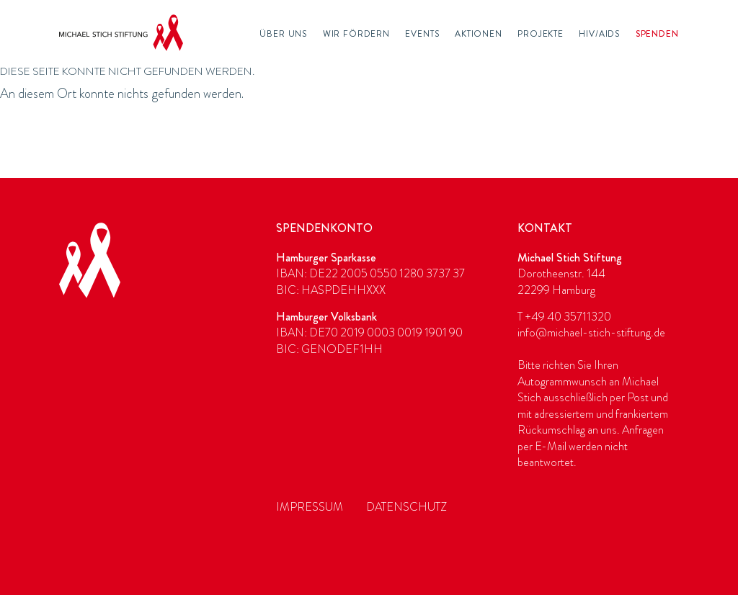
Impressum (309, 506)
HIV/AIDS (599, 33)
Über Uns (283, 33)
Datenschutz (406, 506)
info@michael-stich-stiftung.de (591, 332)
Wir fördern (356, 33)
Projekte (540, 33)
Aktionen (478, 33)
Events (422, 33)
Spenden (657, 33)
